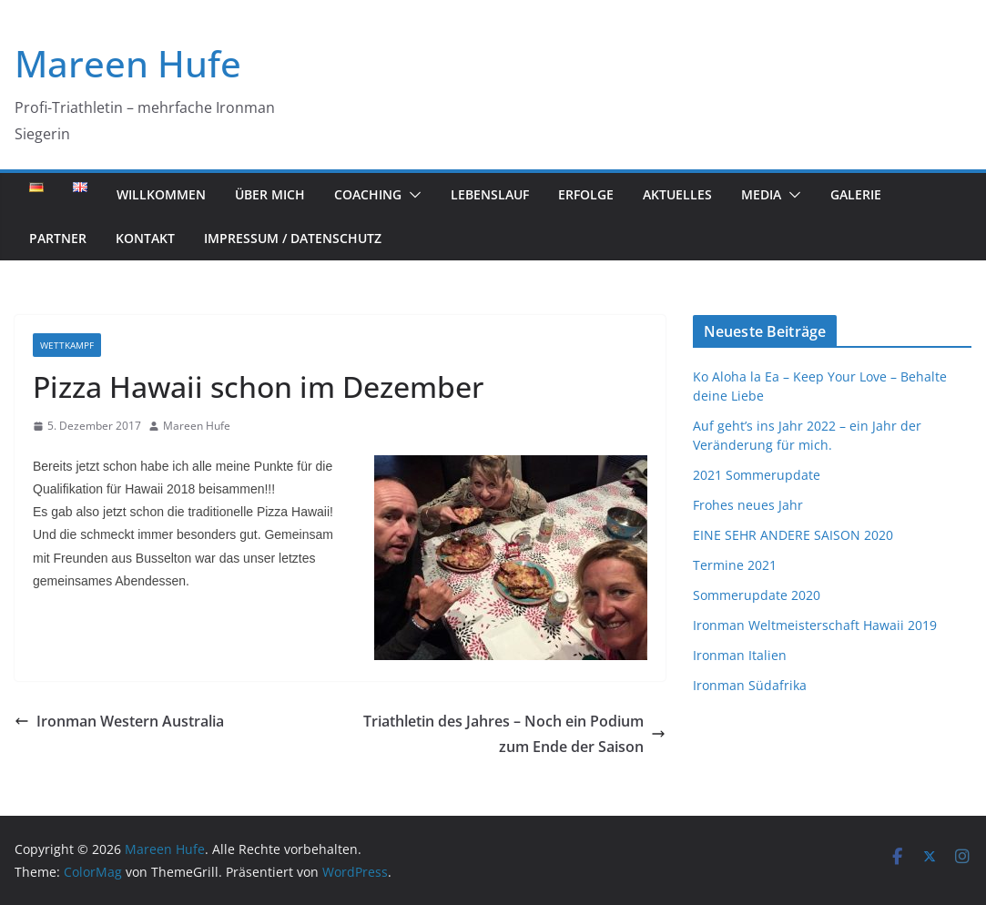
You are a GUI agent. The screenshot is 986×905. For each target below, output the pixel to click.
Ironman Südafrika (750, 685)
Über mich (270, 194)
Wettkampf (67, 345)
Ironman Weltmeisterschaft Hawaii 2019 (815, 625)
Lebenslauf (490, 194)
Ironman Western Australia (119, 721)
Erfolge (586, 194)
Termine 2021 (735, 565)
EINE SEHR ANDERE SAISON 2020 (793, 535)
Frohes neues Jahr (748, 505)
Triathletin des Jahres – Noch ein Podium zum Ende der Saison (514, 734)
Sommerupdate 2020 (756, 595)
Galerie (855, 194)
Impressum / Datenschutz (292, 238)
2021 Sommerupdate (756, 474)
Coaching (368, 194)
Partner (57, 238)
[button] (412, 195)
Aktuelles (677, 194)
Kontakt (145, 238)
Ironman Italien (740, 655)
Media (761, 194)
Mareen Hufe (128, 63)
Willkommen (161, 194)
